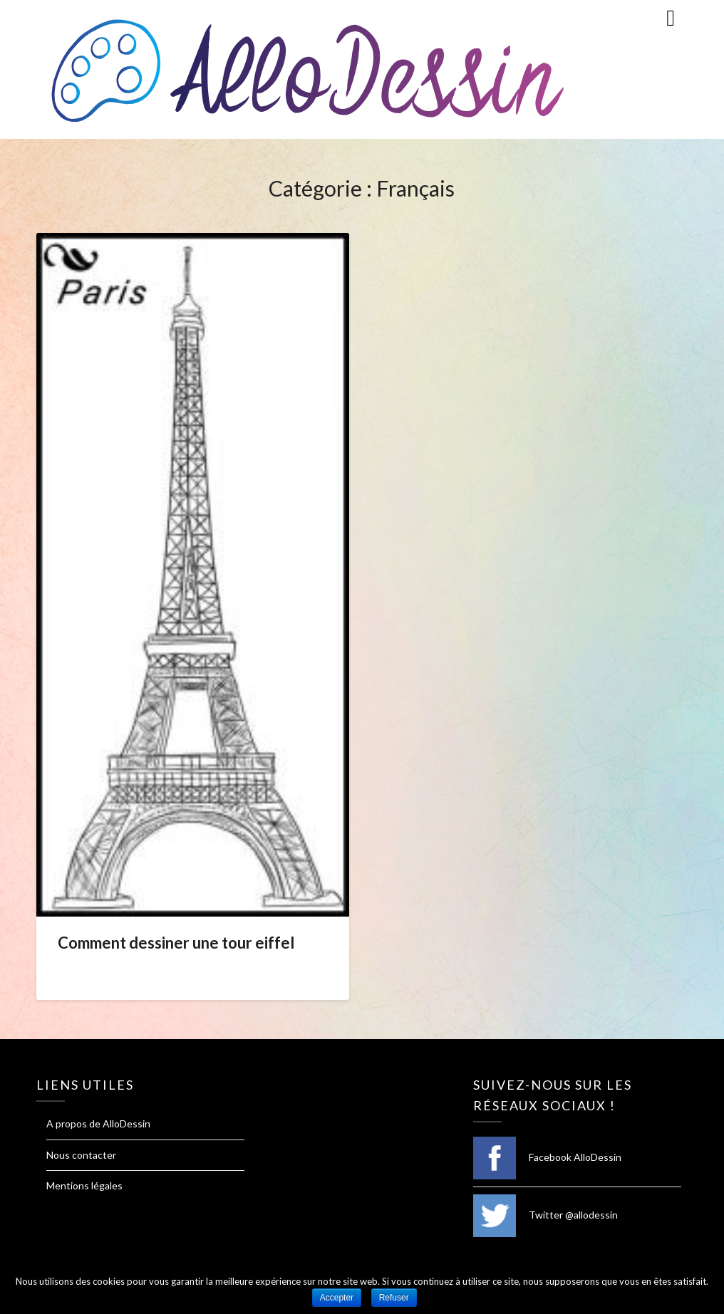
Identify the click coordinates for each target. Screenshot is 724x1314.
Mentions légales (84, 1185)
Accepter (336, 1298)
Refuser (394, 1298)
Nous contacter (81, 1155)
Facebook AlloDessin (547, 1157)
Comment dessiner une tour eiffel (176, 942)
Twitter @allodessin (545, 1215)
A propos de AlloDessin (98, 1123)
